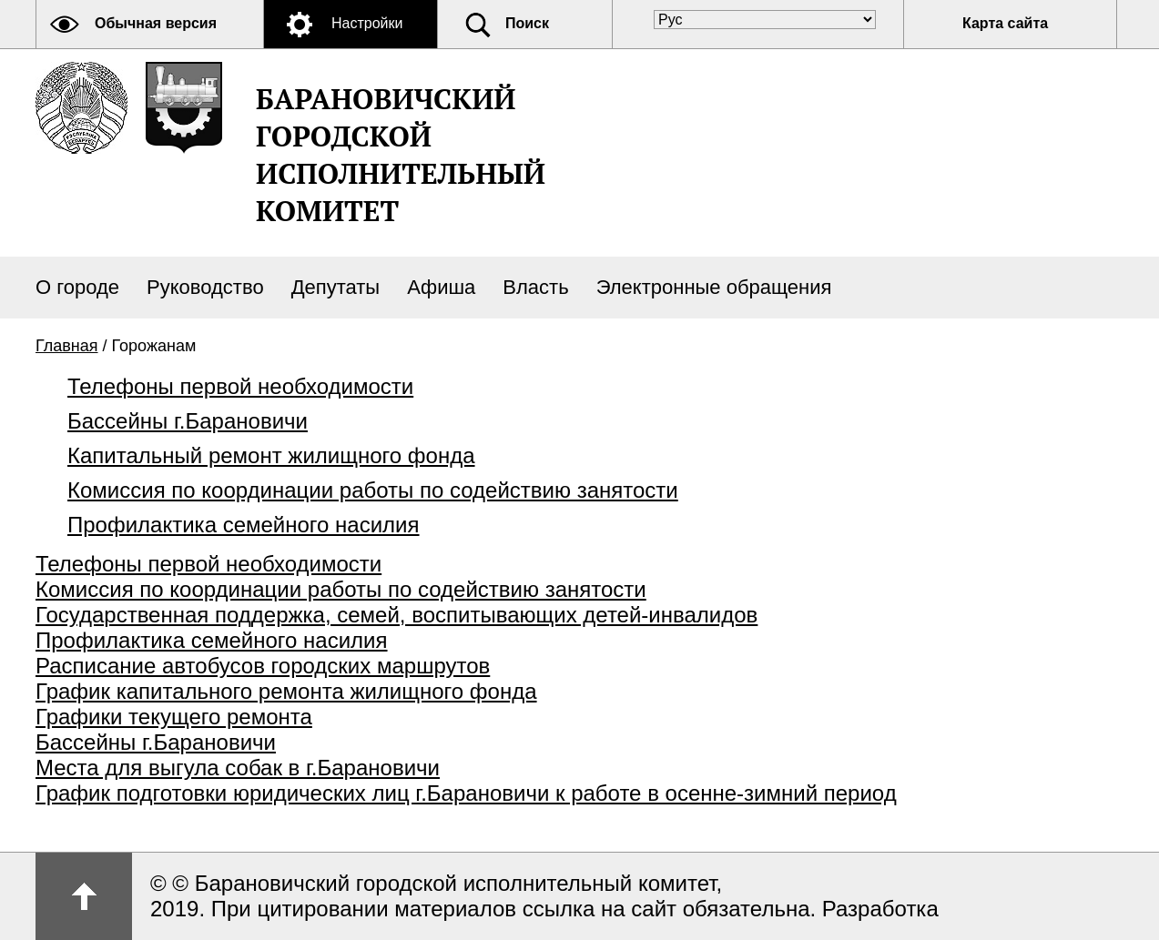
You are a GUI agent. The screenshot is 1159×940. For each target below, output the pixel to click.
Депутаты (336, 287)
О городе (77, 287)
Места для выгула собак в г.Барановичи (238, 767)
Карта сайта (1005, 23)
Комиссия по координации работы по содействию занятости (372, 490)
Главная (67, 346)
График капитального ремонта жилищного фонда (286, 691)
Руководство (205, 287)
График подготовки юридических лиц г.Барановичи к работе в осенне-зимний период (466, 793)
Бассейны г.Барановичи (187, 421)
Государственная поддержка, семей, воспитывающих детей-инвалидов (396, 614)
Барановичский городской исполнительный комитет (400, 154)
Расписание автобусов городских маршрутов (263, 665)
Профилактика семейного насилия (243, 524)
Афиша (441, 287)
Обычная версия (156, 23)
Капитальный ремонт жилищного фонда (271, 455)
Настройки (366, 23)
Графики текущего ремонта (174, 716)
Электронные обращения (714, 287)
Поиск (527, 23)
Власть (535, 287)
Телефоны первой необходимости (240, 386)
